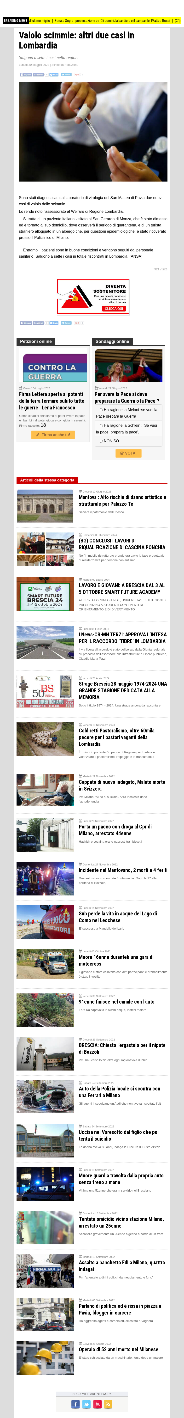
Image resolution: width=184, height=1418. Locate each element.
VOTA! (128, 453)
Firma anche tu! (53, 435)
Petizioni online (36, 341)
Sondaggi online (112, 341)
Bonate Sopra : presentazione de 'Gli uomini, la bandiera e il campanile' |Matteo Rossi (116, 21)
